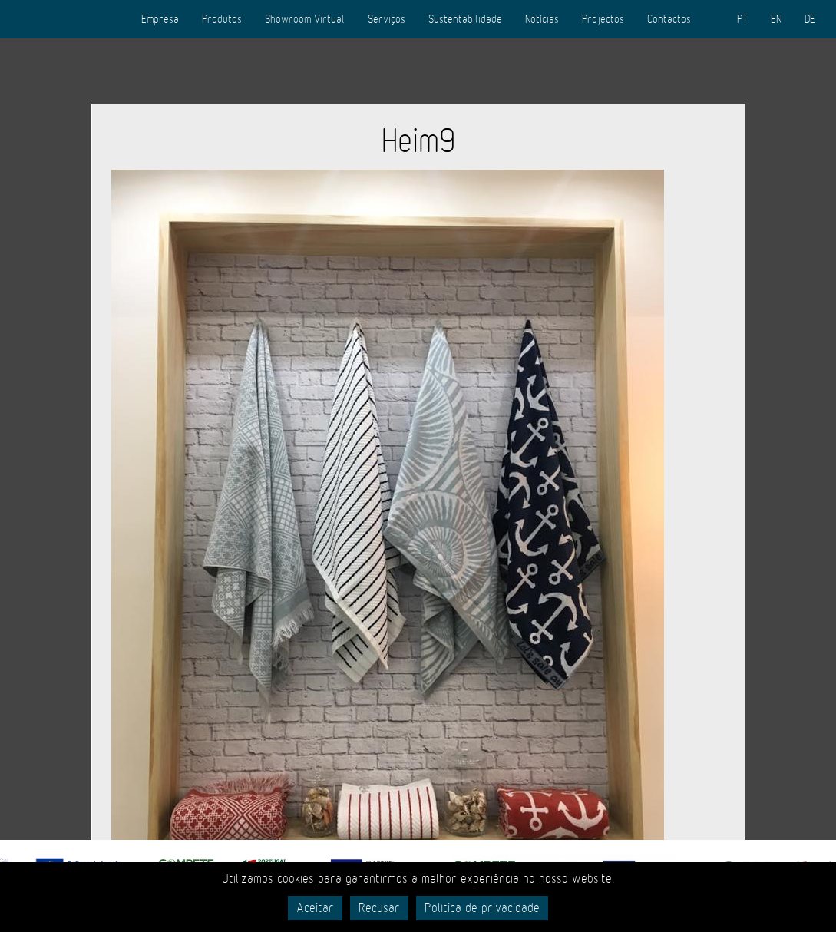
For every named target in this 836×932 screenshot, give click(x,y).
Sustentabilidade (465, 19)
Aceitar (315, 908)
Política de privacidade (482, 908)
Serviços (386, 19)
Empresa (160, 19)
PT (742, 19)
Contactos (669, 19)
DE (810, 19)
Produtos (222, 19)
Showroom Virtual (305, 19)
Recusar (379, 908)
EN (776, 19)
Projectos (603, 19)
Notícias (542, 19)
